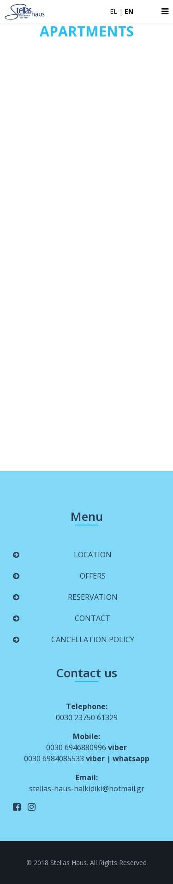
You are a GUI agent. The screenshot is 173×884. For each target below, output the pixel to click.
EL (113, 11)
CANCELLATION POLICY (92, 639)
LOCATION (93, 555)
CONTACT (92, 618)
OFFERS (93, 576)
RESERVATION (93, 597)
